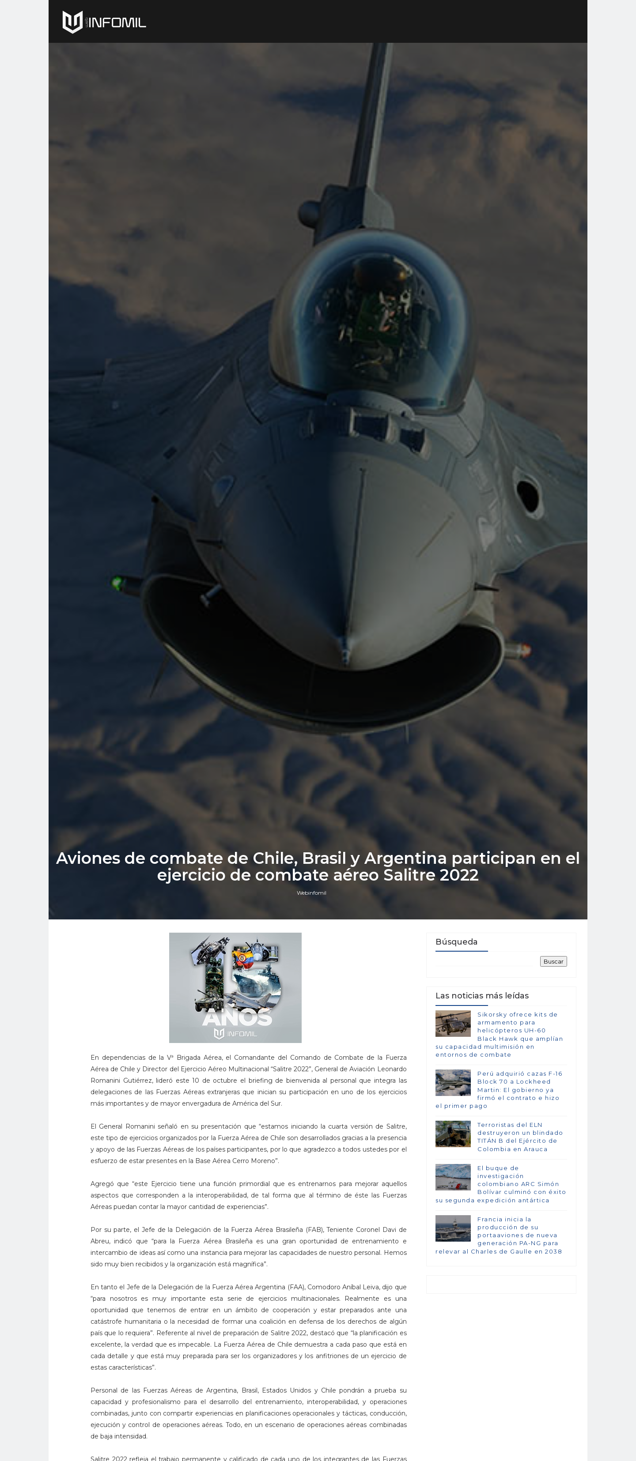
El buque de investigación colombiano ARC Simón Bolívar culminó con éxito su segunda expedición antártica (501, 1184)
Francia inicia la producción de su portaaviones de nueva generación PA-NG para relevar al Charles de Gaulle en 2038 (498, 1235)
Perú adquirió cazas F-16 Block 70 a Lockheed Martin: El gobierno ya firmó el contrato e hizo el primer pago (498, 1089)
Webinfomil (311, 892)
